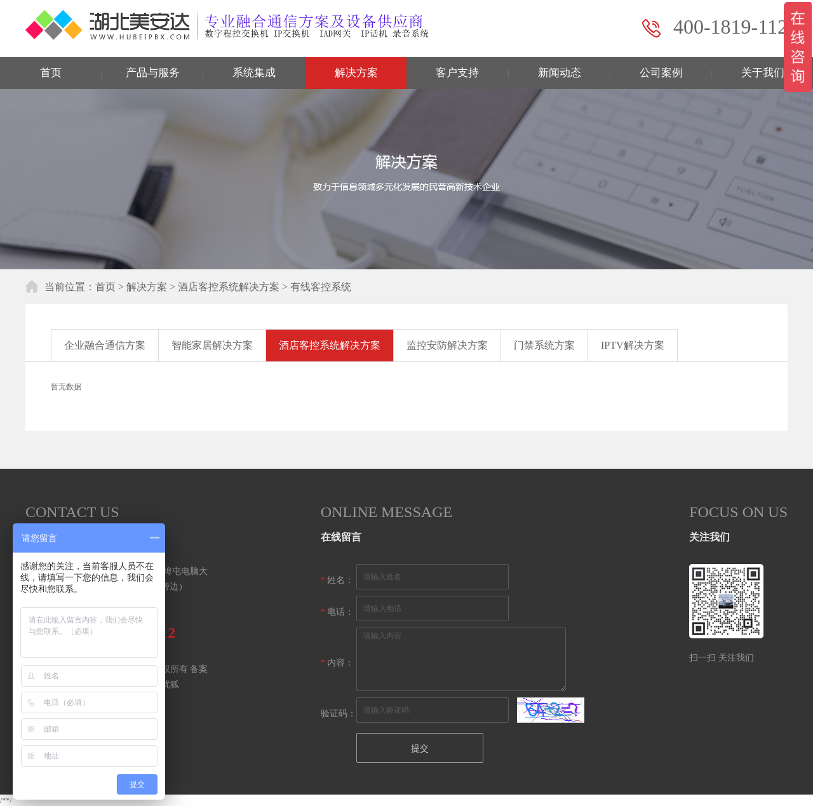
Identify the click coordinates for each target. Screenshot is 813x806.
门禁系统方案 (544, 345)
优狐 (170, 684)
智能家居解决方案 (212, 345)
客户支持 (457, 73)
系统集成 (254, 73)
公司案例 (661, 73)
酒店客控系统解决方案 (228, 286)
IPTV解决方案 (632, 345)
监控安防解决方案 (447, 345)
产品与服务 (153, 73)
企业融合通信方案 (104, 345)
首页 (51, 73)
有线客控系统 (320, 286)
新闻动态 (559, 73)
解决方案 (356, 73)
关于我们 (762, 73)
